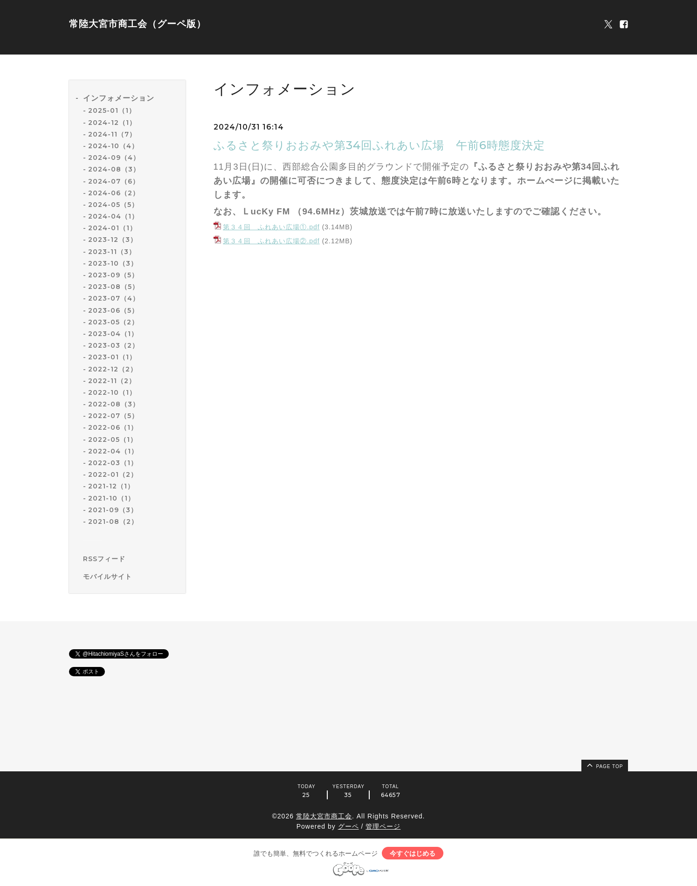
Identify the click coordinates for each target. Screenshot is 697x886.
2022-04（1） (113, 451)
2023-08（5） (113, 286)
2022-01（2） (113, 474)
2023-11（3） (112, 251)
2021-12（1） (111, 486)
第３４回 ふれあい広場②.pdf (271, 241)
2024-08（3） (114, 169)
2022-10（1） (112, 392)
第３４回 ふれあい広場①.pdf (271, 227)
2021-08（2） (113, 521)
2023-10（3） (113, 263)
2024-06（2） (113, 193)
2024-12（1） (112, 122)
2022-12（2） (112, 369)
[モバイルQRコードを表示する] (131, 576)
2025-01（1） (112, 110)
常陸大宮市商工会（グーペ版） (137, 23)
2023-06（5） (113, 310)
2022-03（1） (113, 463)
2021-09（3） (113, 510)
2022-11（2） (112, 381)
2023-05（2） (113, 322)
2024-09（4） (114, 157)
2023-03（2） (113, 345)
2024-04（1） (113, 216)
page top (604, 764)
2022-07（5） (113, 416)
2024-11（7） (112, 134)
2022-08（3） (113, 404)
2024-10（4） (113, 146)
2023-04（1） (113, 334)
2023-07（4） (113, 298)
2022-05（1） (112, 439)
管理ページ (383, 826)
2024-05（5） (113, 204)
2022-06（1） (113, 427)
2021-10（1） (111, 498)
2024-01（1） (112, 228)
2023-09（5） (113, 275)
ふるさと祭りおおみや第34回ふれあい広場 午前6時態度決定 (385, 145)
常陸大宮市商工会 (324, 816)
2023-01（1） (112, 357)
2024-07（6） (113, 181)
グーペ (348, 826)
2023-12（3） (112, 239)
